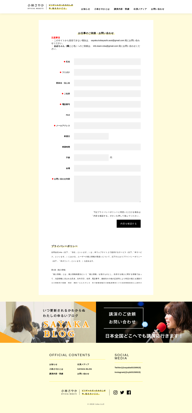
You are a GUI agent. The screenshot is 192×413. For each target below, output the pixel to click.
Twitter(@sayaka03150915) (128, 368)
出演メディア (140, 9)
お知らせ (85, 9)
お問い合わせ (157, 9)
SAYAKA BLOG (84, 369)
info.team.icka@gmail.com (105, 46)
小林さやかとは (102, 9)
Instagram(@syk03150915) (128, 372)
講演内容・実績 (121, 9)
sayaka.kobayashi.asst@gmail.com (107, 40)
